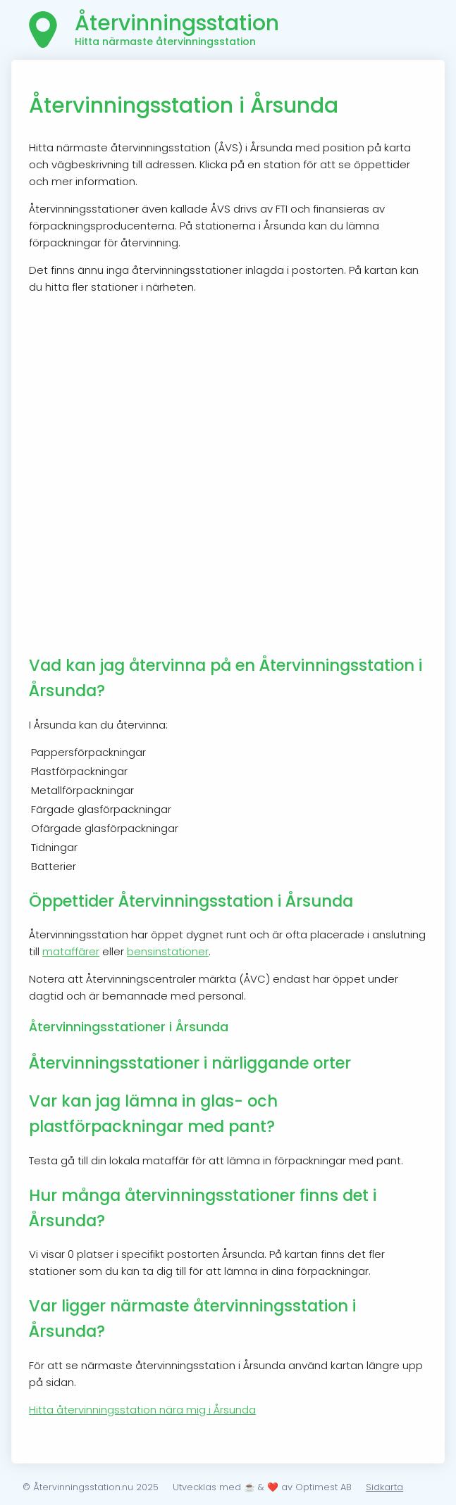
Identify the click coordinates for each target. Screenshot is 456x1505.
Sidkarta (384, 1487)
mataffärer (70, 951)
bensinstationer (168, 951)
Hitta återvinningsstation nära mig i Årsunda (142, 1409)
